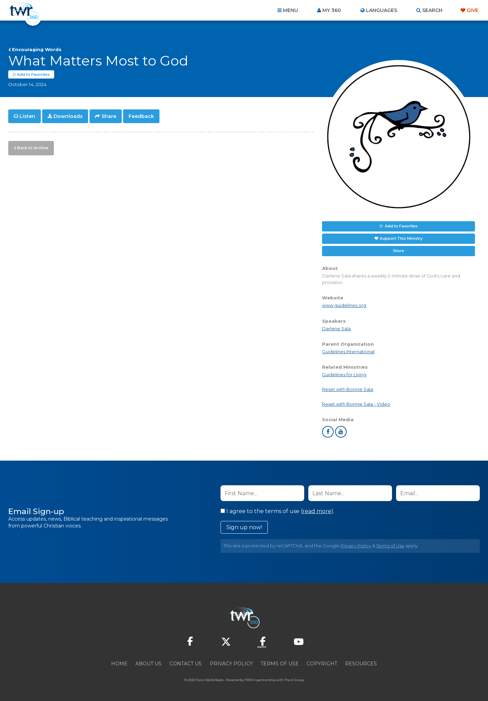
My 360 (331, 10)
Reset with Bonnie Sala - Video (356, 404)
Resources (361, 664)
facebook (328, 432)
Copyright (322, 664)
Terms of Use (390, 546)
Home (119, 664)
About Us (148, 664)
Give (472, 10)
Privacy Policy (356, 546)
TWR (248, 680)
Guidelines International (348, 352)
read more (316, 511)
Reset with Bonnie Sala (347, 389)
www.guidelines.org (344, 305)
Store (398, 251)
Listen (27, 117)
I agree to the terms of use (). (277, 511)
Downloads (68, 117)
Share (109, 117)
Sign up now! (244, 527)
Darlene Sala (336, 328)
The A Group (294, 680)
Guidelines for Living (344, 375)
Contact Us (185, 664)
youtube (341, 432)
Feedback (141, 117)
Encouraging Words (36, 49)
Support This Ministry (401, 238)
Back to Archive (32, 147)
